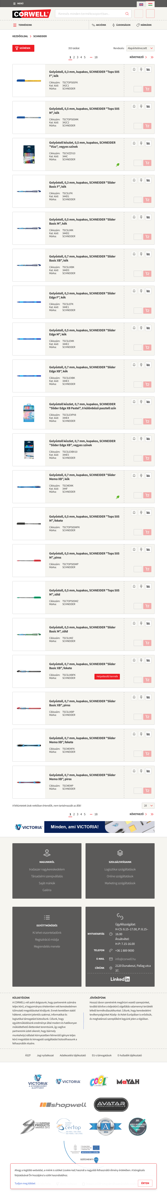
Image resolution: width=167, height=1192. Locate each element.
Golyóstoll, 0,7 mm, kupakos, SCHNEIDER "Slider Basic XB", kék (82, 258)
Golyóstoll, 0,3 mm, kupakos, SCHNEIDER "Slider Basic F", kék (82, 185)
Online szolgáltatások (120, 876)
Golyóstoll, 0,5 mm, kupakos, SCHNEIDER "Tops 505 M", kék (84, 111)
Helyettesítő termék (107, 676)
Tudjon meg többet (25, 1183)
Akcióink (101, 25)
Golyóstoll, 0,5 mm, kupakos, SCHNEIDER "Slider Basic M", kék (82, 222)
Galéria (46, 890)
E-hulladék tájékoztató (130, 1055)
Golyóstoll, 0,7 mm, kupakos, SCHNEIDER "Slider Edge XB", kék (82, 369)
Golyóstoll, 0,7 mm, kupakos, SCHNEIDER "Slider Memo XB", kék (82, 477)
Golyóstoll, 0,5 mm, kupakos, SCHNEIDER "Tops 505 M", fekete (84, 519)
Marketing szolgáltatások (120, 883)
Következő (137, 57)
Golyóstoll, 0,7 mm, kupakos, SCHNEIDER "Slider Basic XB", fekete (82, 666)
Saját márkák (47, 883)
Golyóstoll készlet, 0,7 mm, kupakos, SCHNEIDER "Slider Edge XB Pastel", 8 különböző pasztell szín (82, 406)
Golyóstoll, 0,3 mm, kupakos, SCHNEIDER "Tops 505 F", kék (84, 74)
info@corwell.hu (125, 959)
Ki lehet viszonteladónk (47, 933)
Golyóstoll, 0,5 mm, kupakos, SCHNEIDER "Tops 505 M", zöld (84, 592)
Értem (145, 1183)
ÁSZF (28, 1055)
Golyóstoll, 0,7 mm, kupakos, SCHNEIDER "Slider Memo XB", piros (82, 777)
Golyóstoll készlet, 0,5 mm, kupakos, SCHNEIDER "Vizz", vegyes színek (82, 145)
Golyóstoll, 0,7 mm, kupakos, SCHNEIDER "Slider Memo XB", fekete (82, 740)
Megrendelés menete (47, 946)
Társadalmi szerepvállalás (47, 876)
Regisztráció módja (47, 940)
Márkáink (146, 25)
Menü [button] (20, 3)
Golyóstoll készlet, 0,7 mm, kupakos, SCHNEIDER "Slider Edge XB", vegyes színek (82, 443)
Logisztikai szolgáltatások (120, 869)
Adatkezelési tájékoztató (73, 1055)
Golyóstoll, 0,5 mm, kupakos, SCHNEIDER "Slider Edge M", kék (82, 332)
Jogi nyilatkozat (45, 1055)
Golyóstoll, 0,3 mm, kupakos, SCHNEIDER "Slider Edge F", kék (82, 295)
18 (96, 57)
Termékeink (25, 25)
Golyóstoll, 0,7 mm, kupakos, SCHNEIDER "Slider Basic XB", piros (82, 703)
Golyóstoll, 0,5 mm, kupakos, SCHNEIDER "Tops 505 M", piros (84, 555)
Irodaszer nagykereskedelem (47, 869)
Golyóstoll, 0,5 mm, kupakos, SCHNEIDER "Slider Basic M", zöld (82, 629)
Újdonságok (123, 25)
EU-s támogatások (102, 1055)
